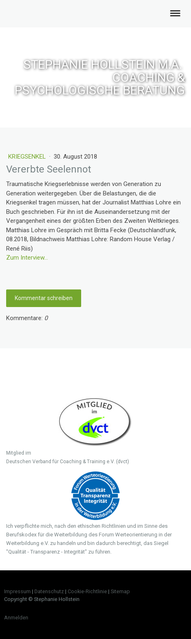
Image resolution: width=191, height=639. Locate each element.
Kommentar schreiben (44, 298)
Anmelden (16, 617)
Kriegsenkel (28, 156)
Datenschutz (49, 591)
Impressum (17, 591)
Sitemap (120, 591)
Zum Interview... (27, 257)
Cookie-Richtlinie (87, 591)
